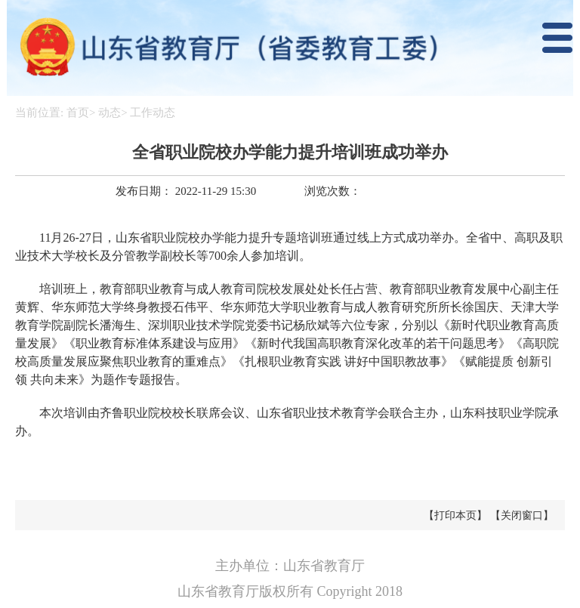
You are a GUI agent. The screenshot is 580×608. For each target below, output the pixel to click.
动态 (109, 112)
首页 (77, 112)
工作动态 (152, 112)
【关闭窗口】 (522, 515)
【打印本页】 (455, 515)
